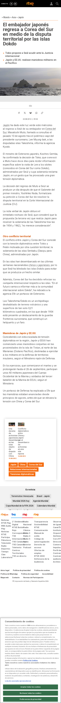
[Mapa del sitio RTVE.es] (5, 577)
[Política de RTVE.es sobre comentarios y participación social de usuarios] (33, 577)
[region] (30, 660)
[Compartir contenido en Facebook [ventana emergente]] (19, 112)
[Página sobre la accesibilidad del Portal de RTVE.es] (47, 574)
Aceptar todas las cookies (30, 687)
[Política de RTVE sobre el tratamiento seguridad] (30, 574)
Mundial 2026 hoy (21, 501)
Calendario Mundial (46, 505)
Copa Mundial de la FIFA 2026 (19, 505)
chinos (32, 265)
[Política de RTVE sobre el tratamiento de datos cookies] (42, 570)
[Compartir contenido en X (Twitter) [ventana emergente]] (25, 112)
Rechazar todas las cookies (30, 693)
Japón (6, 125)
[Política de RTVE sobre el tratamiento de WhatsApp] (9, 574)
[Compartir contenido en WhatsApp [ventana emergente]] (36, 112)
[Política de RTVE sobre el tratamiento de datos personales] (22, 570)
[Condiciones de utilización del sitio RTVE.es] (5, 570)
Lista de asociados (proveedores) (18, 681)
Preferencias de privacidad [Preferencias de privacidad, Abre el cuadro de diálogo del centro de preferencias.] (30, 699)
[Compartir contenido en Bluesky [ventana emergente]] (30, 112)
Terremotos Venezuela (22, 496)
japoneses (44, 265)
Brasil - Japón (43, 496)
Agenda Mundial (40, 501)
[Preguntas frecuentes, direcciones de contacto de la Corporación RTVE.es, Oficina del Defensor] (16, 577)
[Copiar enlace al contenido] (42, 112)
